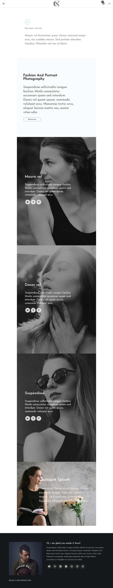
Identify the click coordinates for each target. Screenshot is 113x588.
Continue (47, 508)
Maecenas (32, 119)
